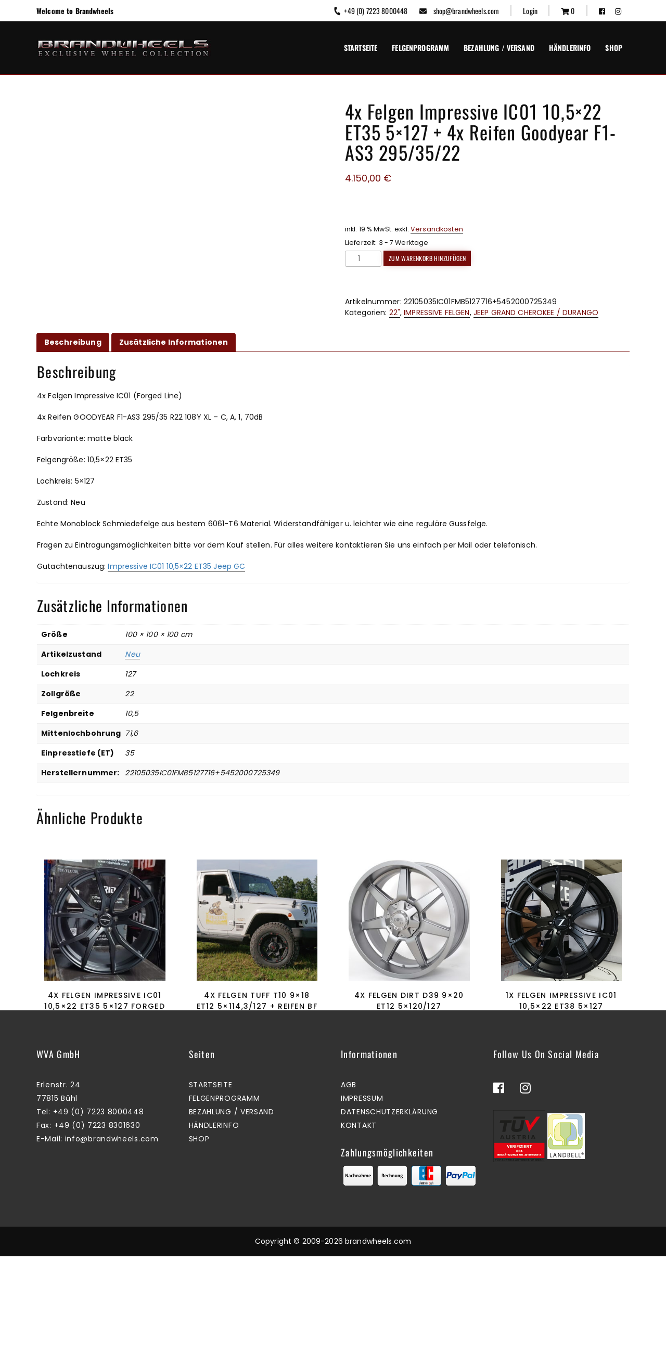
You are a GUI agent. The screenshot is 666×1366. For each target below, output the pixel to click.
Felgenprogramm (420, 47)
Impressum (362, 1208)
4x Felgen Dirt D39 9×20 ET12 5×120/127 (409, 1000)
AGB (348, 1195)
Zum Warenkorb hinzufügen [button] (102, 1065)
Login (530, 10)
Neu (132, 654)
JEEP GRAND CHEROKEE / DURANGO (535, 312)
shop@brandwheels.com (459, 10)
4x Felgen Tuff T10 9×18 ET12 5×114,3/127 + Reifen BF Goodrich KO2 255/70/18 (257, 1006)
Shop (613, 47)
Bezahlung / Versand (499, 47)
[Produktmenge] (363, 259)
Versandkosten (437, 229)
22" (394, 312)
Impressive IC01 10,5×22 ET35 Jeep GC (176, 566)
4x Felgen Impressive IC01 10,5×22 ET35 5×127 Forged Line (104, 1006)
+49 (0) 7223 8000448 (370, 10)
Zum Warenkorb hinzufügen (427, 258)
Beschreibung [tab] (72, 342)
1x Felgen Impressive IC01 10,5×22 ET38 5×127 (561, 1000)
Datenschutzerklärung (389, 1222)
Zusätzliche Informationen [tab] (173, 342)
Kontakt (359, 1235)
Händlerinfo (570, 47)
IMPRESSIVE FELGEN (436, 312)
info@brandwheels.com (112, 1249)
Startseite (360, 47)
